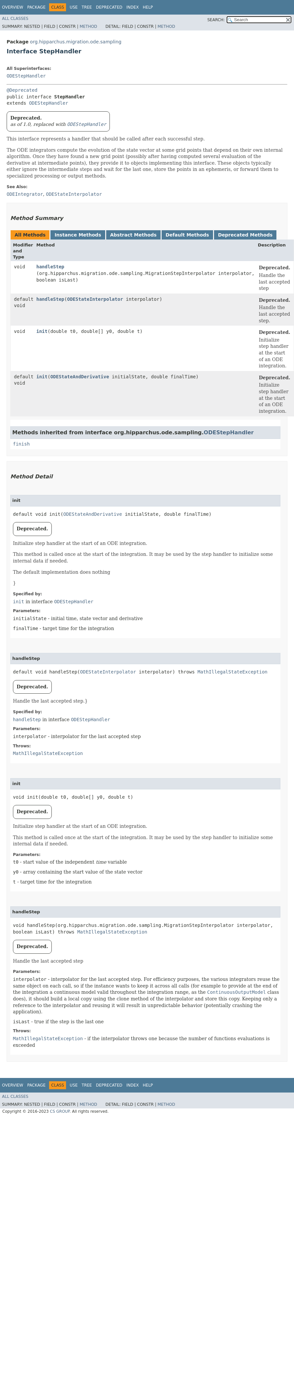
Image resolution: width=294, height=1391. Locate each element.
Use (74, 7)
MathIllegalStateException (232, 671)
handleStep (50, 266)
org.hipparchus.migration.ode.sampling (75, 41)
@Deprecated (22, 90)
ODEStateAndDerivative (79, 376)
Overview (12, 7)
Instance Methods (77, 235)
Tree (87, 7)
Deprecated (109, 7)
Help (148, 7)
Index (132, 7)
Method (88, 26)
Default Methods (187, 235)
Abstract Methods (133, 235)
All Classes (15, 18)
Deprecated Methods (245, 235)
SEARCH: (216, 20)
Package (36, 7)
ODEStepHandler (26, 76)
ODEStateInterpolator (95, 299)
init (42, 331)
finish (21, 444)
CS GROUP (59, 1111)
